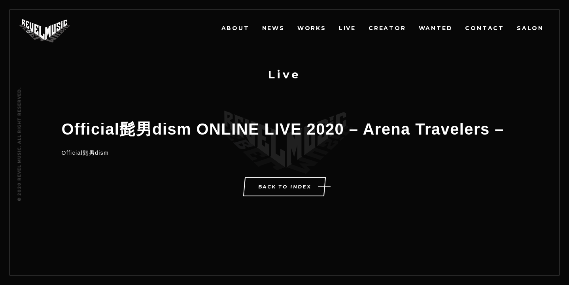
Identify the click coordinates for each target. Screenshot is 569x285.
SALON (530, 28)
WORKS (311, 28)
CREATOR (387, 28)
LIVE (347, 28)
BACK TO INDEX (285, 187)
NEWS (273, 28)
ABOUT (235, 28)
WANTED (436, 28)
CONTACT (484, 28)
